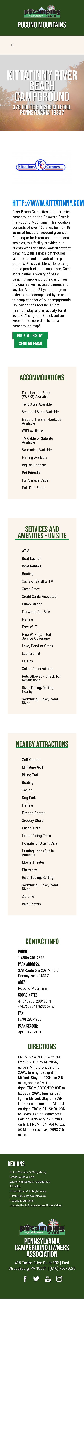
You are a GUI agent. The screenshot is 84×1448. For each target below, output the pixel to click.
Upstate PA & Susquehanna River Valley (35, 1205)
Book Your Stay (30, 335)
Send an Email (31, 343)
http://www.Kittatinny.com (48, 202)
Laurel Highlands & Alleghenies (29, 1181)
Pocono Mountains (21, 1200)
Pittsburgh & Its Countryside (27, 1195)
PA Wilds (15, 1186)
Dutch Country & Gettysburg (27, 1172)
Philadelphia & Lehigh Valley (27, 1191)
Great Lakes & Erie (21, 1176)
